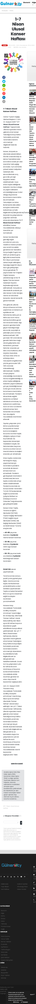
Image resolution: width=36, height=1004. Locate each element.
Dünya (3, 919)
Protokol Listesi (5, 926)
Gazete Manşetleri (7, 960)
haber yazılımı (4, 995)
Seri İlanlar (4, 955)
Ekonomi (26, 2)
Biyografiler (4, 973)
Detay (16, 1002)
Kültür (3, 921)
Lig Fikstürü (4, 947)
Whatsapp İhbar (22, 887)
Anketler (3, 970)
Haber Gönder (21, 889)
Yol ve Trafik (5, 939)
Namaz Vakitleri (6, 942)
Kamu (11, 11)
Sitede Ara (4, 967)
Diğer (2, 913)
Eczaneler (4, 944)
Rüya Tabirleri (5, 975)
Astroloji (3, 978)
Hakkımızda (4, 884)
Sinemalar (4, 952)
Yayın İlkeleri (5, 887)
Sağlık (3, 929)
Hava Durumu (5, 936)
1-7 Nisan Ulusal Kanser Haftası (11, 124)
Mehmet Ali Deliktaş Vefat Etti (32, 220)
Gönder (21, 823)
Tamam (24, 1002)
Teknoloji (4, 924)
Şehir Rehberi (5, 957)
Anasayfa (5, 11)
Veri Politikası (5, 889)
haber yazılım (4, 1000)
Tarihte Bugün (5, 950)
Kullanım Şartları (22, 884)
